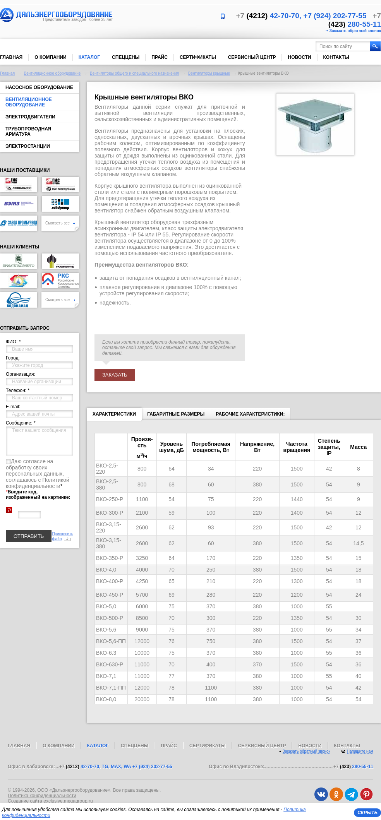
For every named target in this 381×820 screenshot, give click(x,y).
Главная (11, 57)
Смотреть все (60, 223)
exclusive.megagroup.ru (68, 801)
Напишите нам (360, 751)
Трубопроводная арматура (28, 131)
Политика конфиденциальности (42, 795)
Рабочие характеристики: (250, 414)
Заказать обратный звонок (355, 31)
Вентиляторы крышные (209, 73)
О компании (50, 57)
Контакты (336, 57)
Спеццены (125, 57)
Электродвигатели (30, 117)
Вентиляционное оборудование (52, 73)
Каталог (89, 57)
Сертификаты (198, 57)
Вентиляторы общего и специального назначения (134, 73)
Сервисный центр (252, 57)
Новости (299, 57)
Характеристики (114, 415)
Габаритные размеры (175, 414)
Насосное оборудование (39, 87)
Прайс (159, 57)
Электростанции (27, 146)
